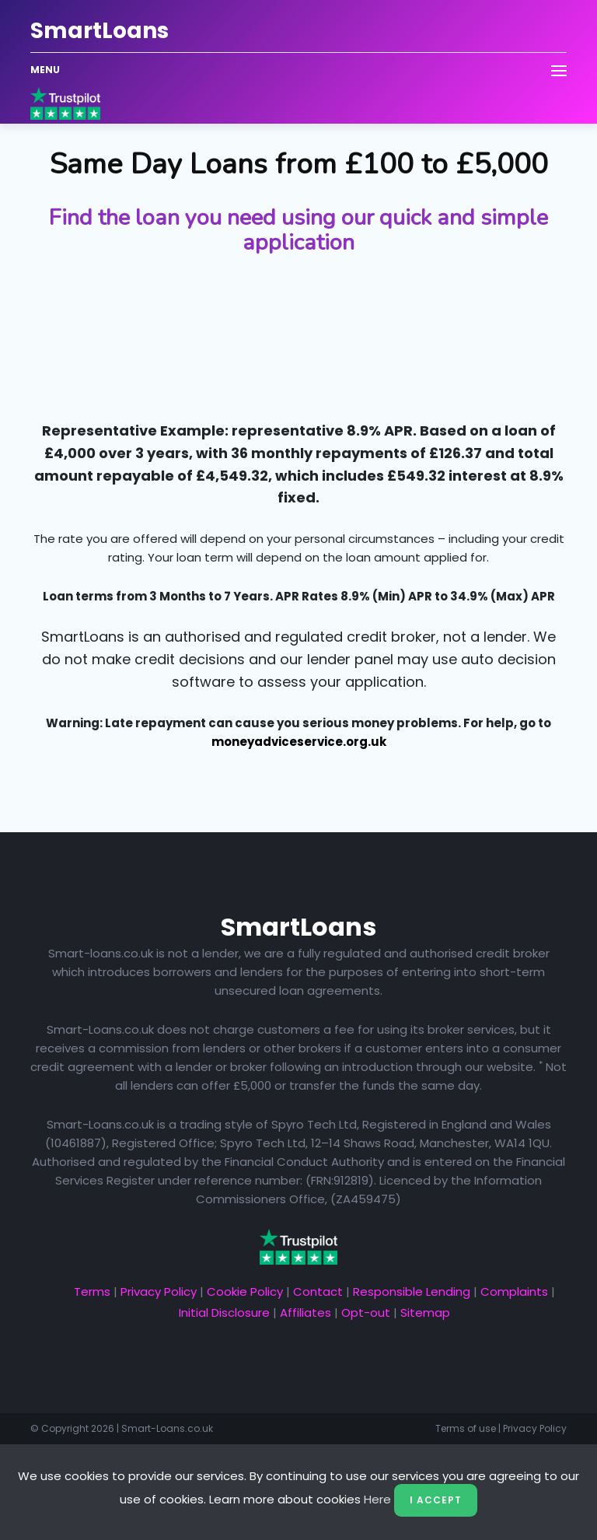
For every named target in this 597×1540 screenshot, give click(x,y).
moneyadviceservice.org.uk (298, 741)
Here (377, 1499)
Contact (318, 1291)
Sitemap (425, 1312)
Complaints (514, 1291)
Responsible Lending (411, 1291)
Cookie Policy (245, 1291)
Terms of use (465, 1428)
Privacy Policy (158, 1291)
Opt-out (365, 1312)
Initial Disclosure (224, 1312)
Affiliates (305, 1312)
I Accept (436, 1500)
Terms (92, 1291)
